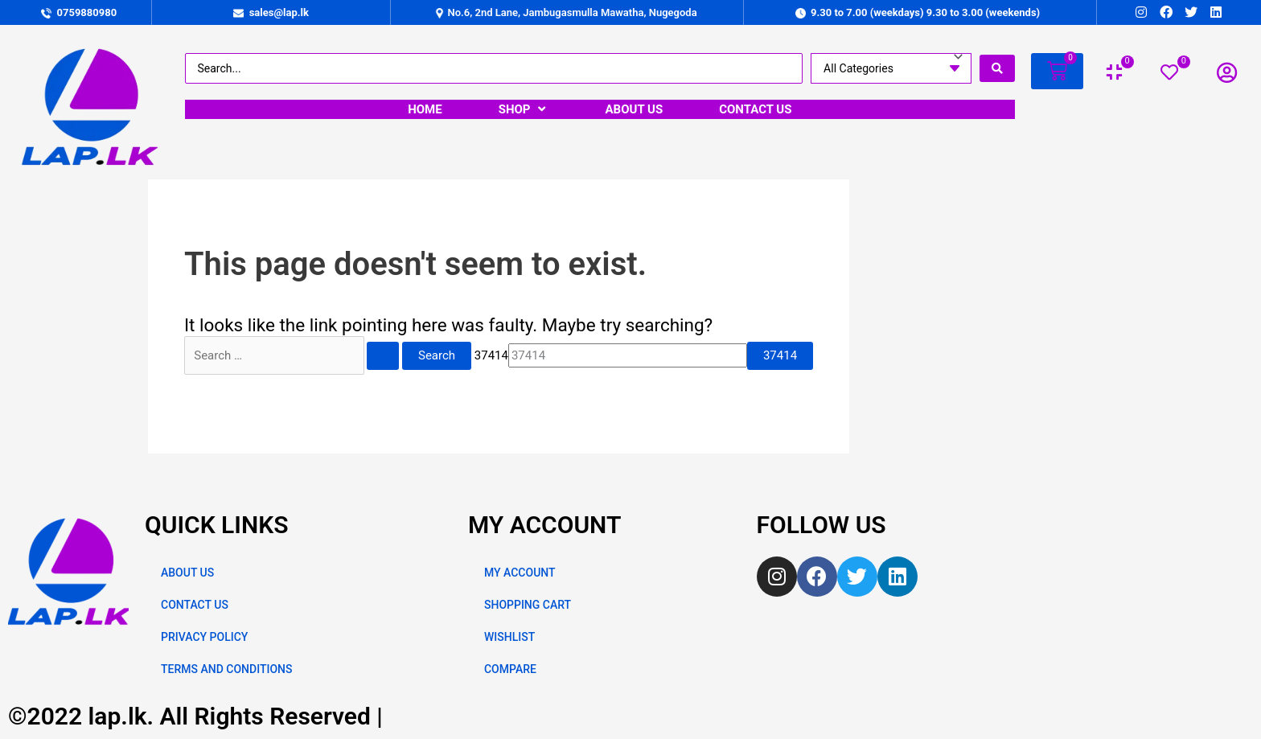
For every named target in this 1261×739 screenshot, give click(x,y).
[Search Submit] (383, 356)
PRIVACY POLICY (204, 636)
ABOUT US (187, 572)
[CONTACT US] (755, 109)
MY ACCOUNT (520, 572)
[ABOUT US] (634, 109)
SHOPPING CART (527, 604)
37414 (491, 355)
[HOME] (425, 109)
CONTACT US (194, 604)
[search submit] (997, 68)
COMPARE (510, 669)
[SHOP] (524, 109)
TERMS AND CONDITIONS (226, 669)
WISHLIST (509, 636)
